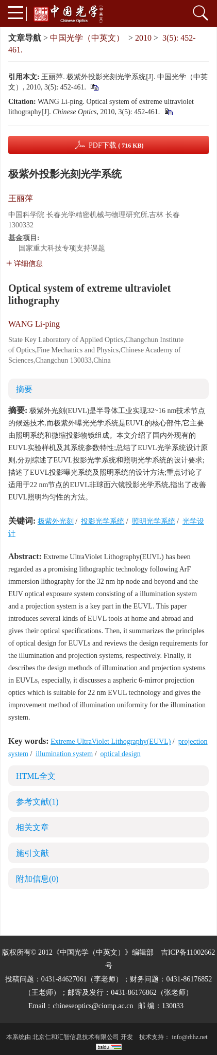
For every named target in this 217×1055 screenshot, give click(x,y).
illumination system (64, 754)
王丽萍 (20, 198)
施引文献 (32, 853)
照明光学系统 (153, 521)
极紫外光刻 (56, 521)
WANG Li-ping (34, 323)
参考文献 (37, 801)
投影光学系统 (102, 521)
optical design (121, 754)
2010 (143, 37)
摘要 (24, 389)
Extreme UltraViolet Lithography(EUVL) (111, 741)
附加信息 (37, 878)
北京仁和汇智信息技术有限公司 (75, 1037)
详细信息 (24, 263)
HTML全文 (36, 776)
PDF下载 (116, 145)
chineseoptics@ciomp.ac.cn (93, 1006)
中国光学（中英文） (87, 37)
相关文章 (32, 827)
